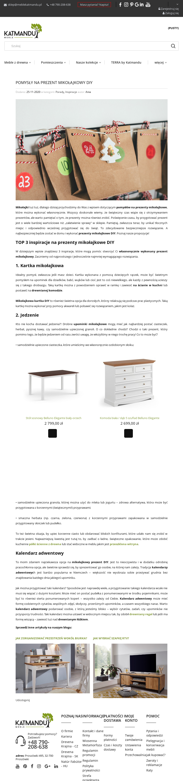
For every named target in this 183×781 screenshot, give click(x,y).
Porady (60, 92)
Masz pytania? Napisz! (94, 5)
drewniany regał (140, 585)
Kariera (66, 707)
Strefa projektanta (90, 748)
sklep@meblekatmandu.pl (25, 5)
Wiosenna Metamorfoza (92, 713)
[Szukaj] (173, 46)
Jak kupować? (155, 725)
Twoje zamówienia (133, 708)
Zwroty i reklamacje (154, 733)
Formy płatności (110, 708)
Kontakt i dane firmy (93, 704)
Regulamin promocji (90, 723)
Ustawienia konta (133, 718)
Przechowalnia (135, 725)
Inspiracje (71, 92)
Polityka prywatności (91, 739)
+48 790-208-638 (60, 5)
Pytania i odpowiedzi (154, 704)
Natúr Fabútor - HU (71, 734)
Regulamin (90, 731)
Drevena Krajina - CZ (69, 714)
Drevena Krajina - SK (69, 724)
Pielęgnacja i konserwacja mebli (155, 715)
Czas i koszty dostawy (113, 718)
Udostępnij (23, 671)
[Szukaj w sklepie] (88, 46)
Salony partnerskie (90, 758)
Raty (149, 741)
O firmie (67, 702)
